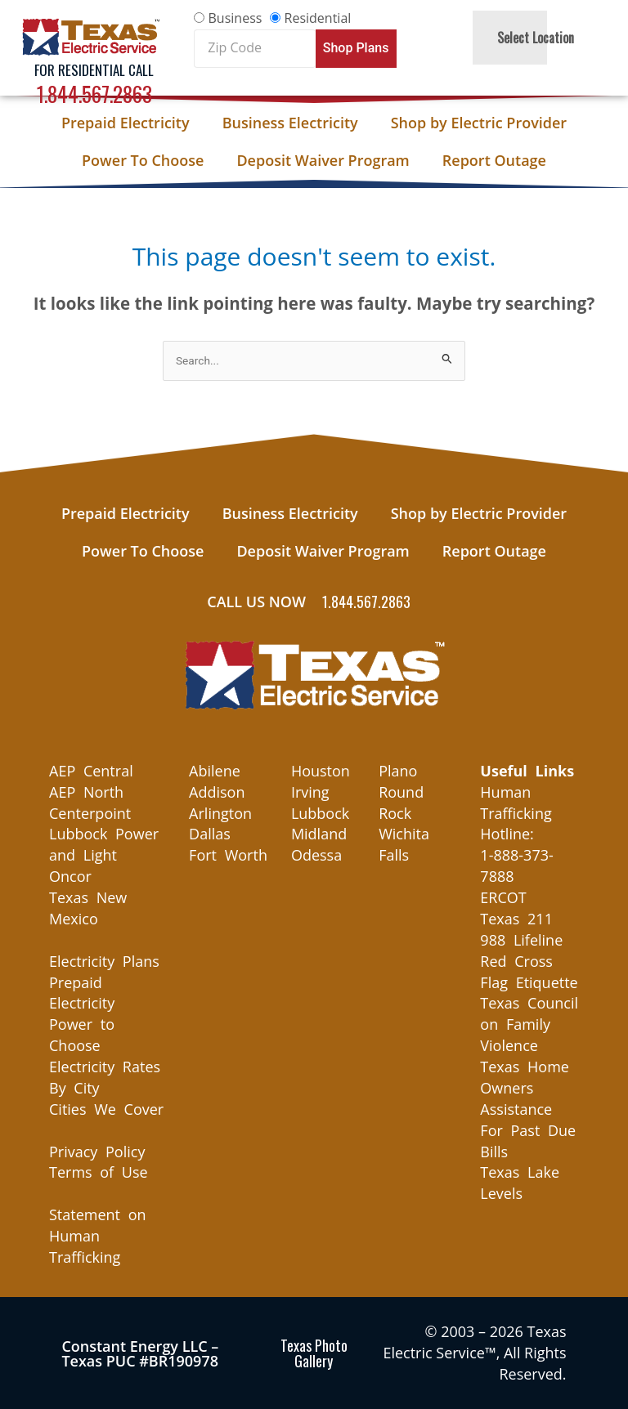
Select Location (535, 37)
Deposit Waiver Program (322, 160)
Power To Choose (143, 160)
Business (235, 18)
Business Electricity (290, 122)
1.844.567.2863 (94, 93)
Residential (318, 18)
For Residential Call (94, 70)
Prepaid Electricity (125, 122)
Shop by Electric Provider (479, 122)
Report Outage (494, 160)
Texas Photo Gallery (314, 1353)
